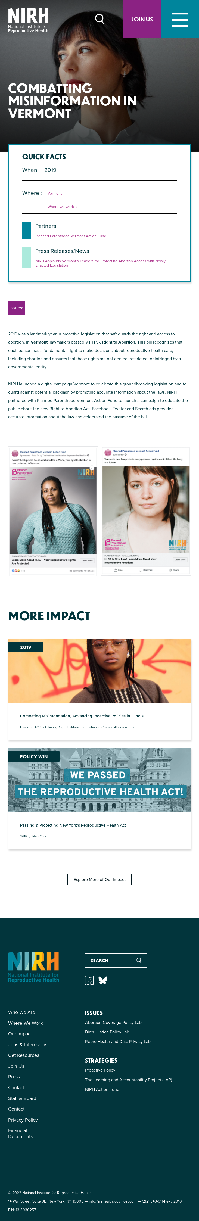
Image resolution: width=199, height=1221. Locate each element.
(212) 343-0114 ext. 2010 (162, 1200)
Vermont (55, 193)
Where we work (63, 207)
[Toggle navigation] (180, 19)
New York (39, 835)
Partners (45, 225)
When (29, 169)
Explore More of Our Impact (99, 878)
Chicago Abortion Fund (118, 726)
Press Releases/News (62, 250)
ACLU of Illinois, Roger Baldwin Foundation (65, 726)
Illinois (25, 726)
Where (31, 192)
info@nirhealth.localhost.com (112, 1200)
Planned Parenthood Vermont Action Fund (70, 236)
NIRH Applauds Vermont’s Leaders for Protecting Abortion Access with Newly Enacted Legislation (100, 263)
